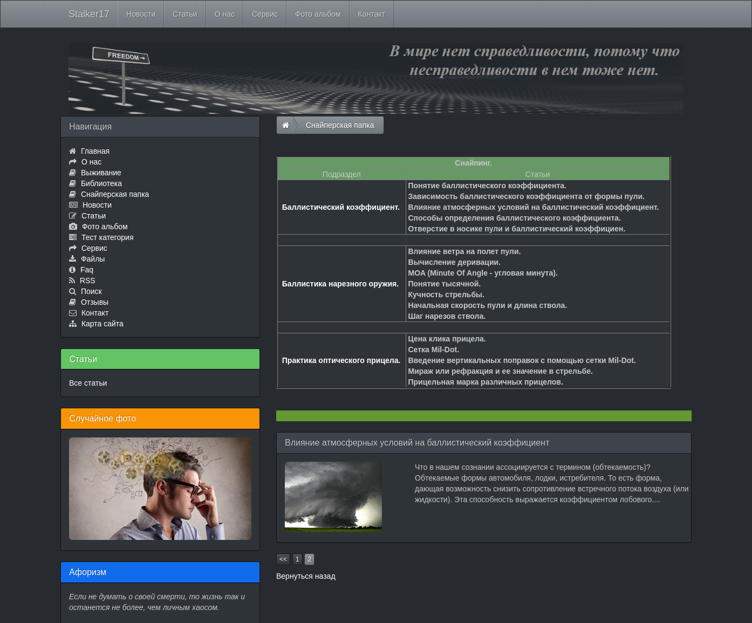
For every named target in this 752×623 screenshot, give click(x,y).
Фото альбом (318, 14)
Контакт (371, 14)
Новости (140, 14)
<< (283, 559)
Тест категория (107, 237)
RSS (87, 280)
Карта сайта (102, 323)
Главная (95, 151)
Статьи (185, 14)
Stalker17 (89, 14)
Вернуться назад (306, 576)
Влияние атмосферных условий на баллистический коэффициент (417, 442)
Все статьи (88, 383)
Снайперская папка (115, 194)
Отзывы (94, 302)
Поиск (91, 291)
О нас (225, 14)
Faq (86, 269)
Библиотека (101, 183)
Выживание (101, 172)
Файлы (93, 259)
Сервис (265, 14)
